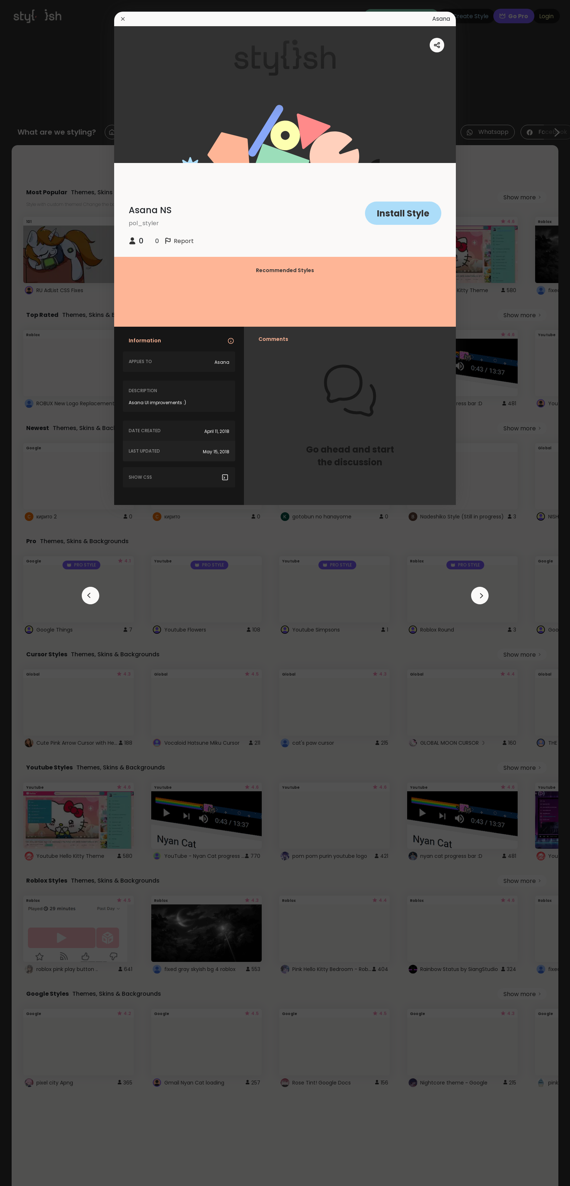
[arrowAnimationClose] (90, 595)
